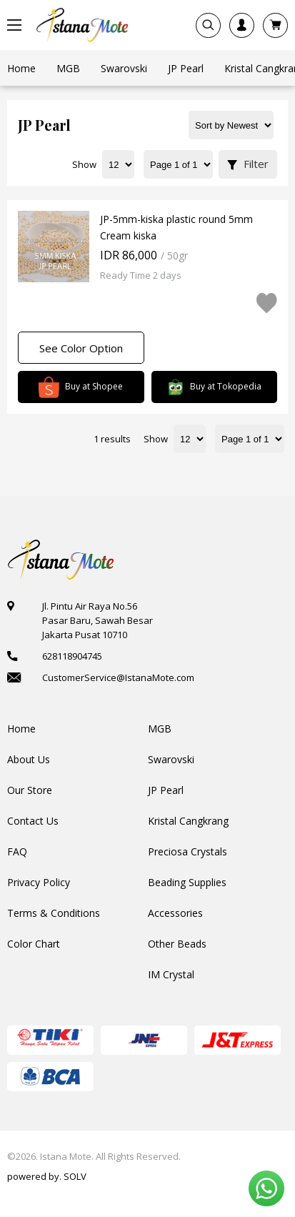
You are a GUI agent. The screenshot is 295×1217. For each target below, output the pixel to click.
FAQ (17, 851)
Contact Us (33, 821)
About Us (28, 759)
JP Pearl (166, 790)
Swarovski (171, 759)
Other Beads (177, 943)
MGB (159, 728)
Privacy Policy (38, 882)
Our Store (29, 790)
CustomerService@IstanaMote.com (118, 677)
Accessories (175, 913)
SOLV (75, 1176)
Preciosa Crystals (187, 851)
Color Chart (33, 943)
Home (21, 728)
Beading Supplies (187, 882)
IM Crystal (171, 974)
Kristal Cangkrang (188, 821)
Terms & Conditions (53, 913)
